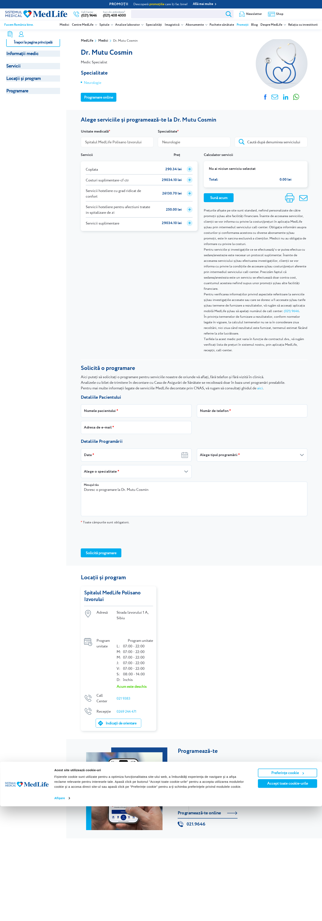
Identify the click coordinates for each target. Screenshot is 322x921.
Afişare (59, 913)
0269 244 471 (127, 697)
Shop (214, 14)
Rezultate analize (243, 14)
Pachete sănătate (222, 25)
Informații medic (22, 53)
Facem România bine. (19, 25)
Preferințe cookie (287, 887)
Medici (64, 25)
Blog (254, 25)
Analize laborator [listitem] (127, 25)
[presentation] (112, 536)
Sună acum (218, 198)
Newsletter (189, 14)
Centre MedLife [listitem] (83, 25)
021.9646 (196, 811)
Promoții (242, 25)
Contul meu (275, 14)
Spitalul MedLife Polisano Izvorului (113, 596)
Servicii (13, 66)
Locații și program (23, 78)
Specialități (154, 25)
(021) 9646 (291, 311)
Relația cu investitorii (303, 25)
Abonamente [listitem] (195, 25)
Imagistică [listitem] (172, 25)
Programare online (302, 14)
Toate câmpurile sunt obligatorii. (105, 522)
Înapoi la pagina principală (33, 42)
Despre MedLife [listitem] (271, 25)
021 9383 (124, 684)
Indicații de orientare (121, 709)
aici (260, 388)
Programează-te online (199, 799)
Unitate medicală (95, 131)
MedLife (87, 40)
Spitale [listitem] (104, 25)
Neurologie (92, 82)
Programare (17, 91)
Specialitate (167, 131)
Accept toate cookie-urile (287, 898)
